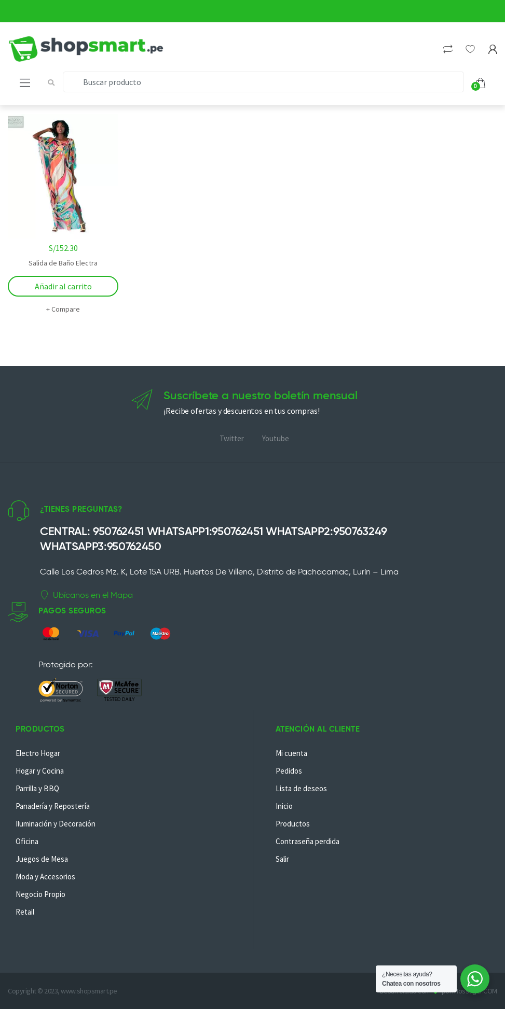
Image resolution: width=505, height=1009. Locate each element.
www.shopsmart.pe (89, 991)
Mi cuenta (291, 753)
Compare (65, 309)
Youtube (275, 438)
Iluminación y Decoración (55, 824)
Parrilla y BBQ (37, 788)
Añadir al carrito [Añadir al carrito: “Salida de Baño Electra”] (63, 286)
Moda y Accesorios (45, 876)
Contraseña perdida (307, 841)
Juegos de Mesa (42, 859)
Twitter (232, 438)
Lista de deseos (301, 788)
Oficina (27, 841)
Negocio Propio (40, 894)
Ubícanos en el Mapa (86, 595)
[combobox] (263, 82)
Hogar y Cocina (40, 771)
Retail (25, 912)
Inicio (284, 806)
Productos (293, 824)
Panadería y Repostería (53, 806)
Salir (282, 859)
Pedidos (289, 771)
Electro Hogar (38, 753)
